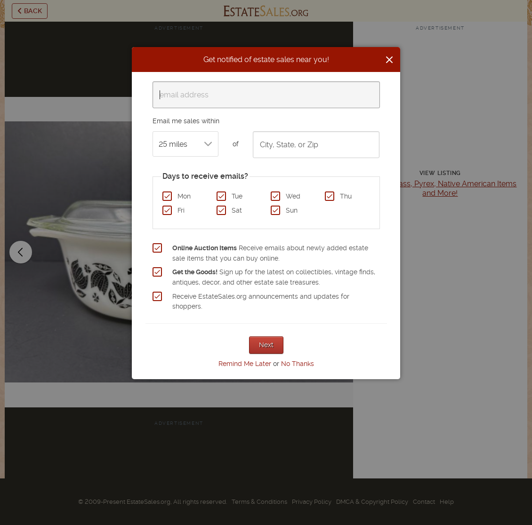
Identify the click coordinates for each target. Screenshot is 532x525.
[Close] (389, 59)
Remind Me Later (244, 363)
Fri (181, 210)
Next (266, 345)
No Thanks (297, 363)
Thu (346, 196)
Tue (237, 196)
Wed (293, 196)
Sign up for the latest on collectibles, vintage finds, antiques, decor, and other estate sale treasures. (273, 277)
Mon (184, 196)
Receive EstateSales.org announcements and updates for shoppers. (260, 301)
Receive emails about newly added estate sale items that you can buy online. (270, 253)
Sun (292, 210)
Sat (237, 210)
